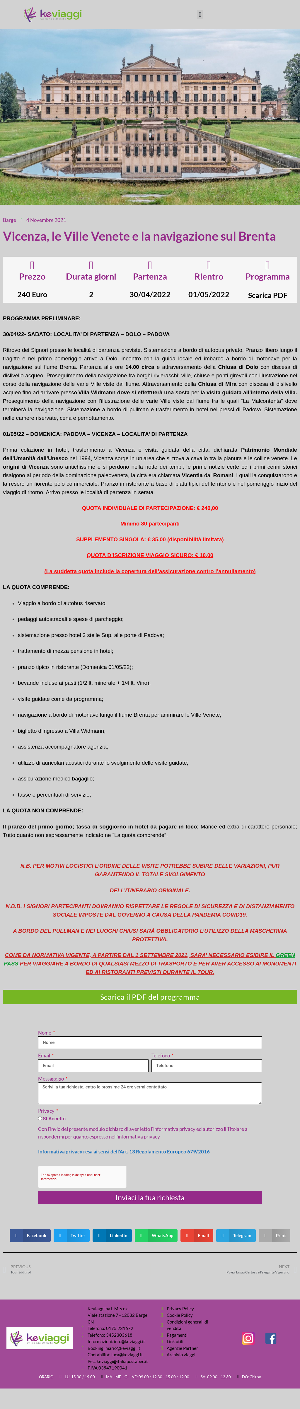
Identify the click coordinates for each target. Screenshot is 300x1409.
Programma (268, 276)
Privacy (46, 1111)
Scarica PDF (267, 295)
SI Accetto (54, 1119)
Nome (45, 1033)
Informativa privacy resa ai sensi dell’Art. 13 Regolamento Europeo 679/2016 (124, 1151)
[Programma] (268, 265)
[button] (200, 14)
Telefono (161, 1055)
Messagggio (51, 1079)
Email (44, 1055)
